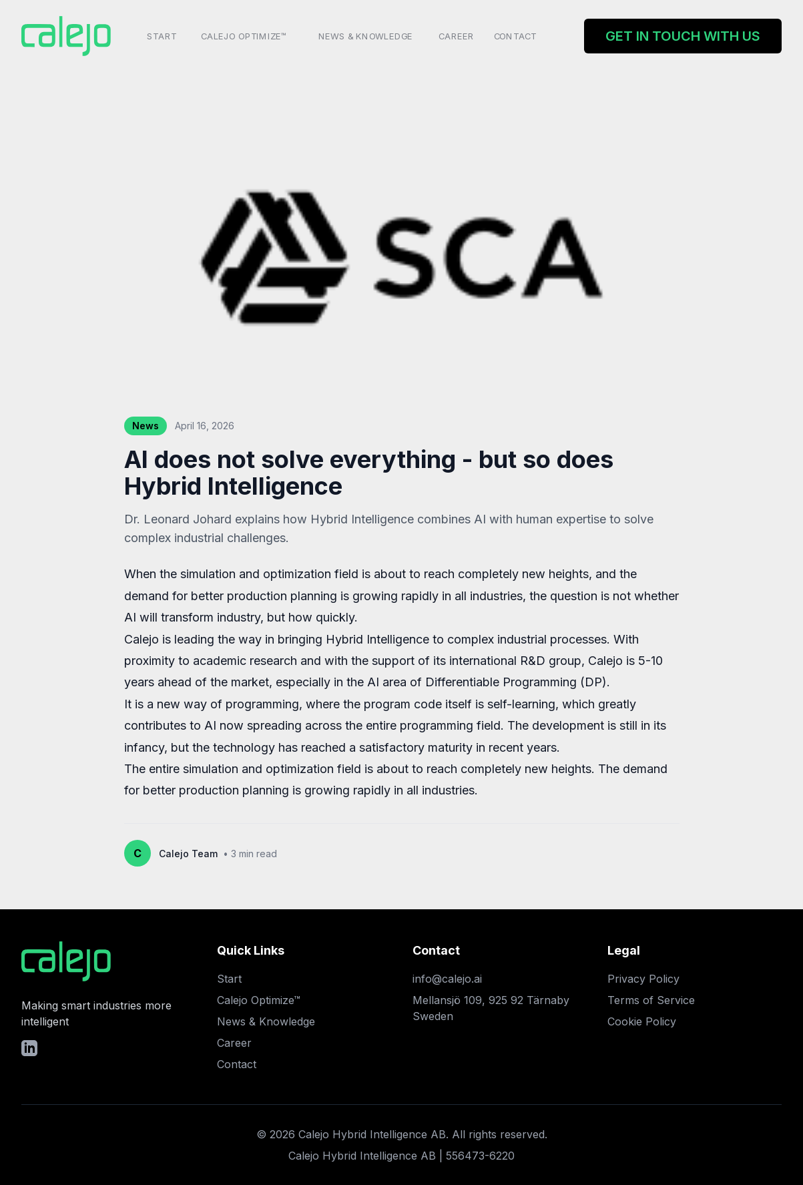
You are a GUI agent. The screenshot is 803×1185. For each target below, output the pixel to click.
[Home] (68, 36)
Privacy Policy (643, 978)
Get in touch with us (682, 36)
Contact (515, 35)
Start (162, 35)
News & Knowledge (365, 35)
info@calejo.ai (447, 978)
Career (456, 35)
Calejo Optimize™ (243, 35)
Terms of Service (651, 1000)
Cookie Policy (641, 1021)
